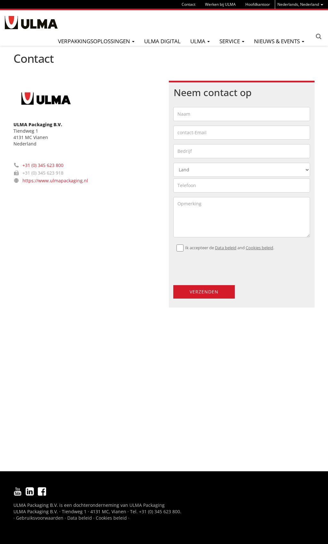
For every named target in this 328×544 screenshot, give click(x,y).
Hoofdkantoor (257, 4)
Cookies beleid (259, 248)
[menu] (300, 4)
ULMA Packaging (147, 505)
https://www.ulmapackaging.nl (55, 180)
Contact (188, 4)
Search (318, 36)
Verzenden (204, 292)
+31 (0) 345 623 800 (42, 165)
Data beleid (225, 248)
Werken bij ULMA (220, 4)
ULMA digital (162, 41)
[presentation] (212, 266)
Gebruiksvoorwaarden (39, 518)
